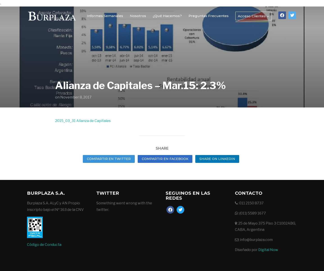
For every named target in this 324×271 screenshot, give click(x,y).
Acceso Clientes (252, 16)
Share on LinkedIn (217, 159)
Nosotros (138, 16)
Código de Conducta (44, 245)
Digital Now (268, 250)
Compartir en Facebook (165, 159)
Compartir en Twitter (109, 159)
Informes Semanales (105, 16)
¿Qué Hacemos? (167, 16)
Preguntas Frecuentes (209, 16)
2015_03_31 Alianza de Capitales (83, 121)
